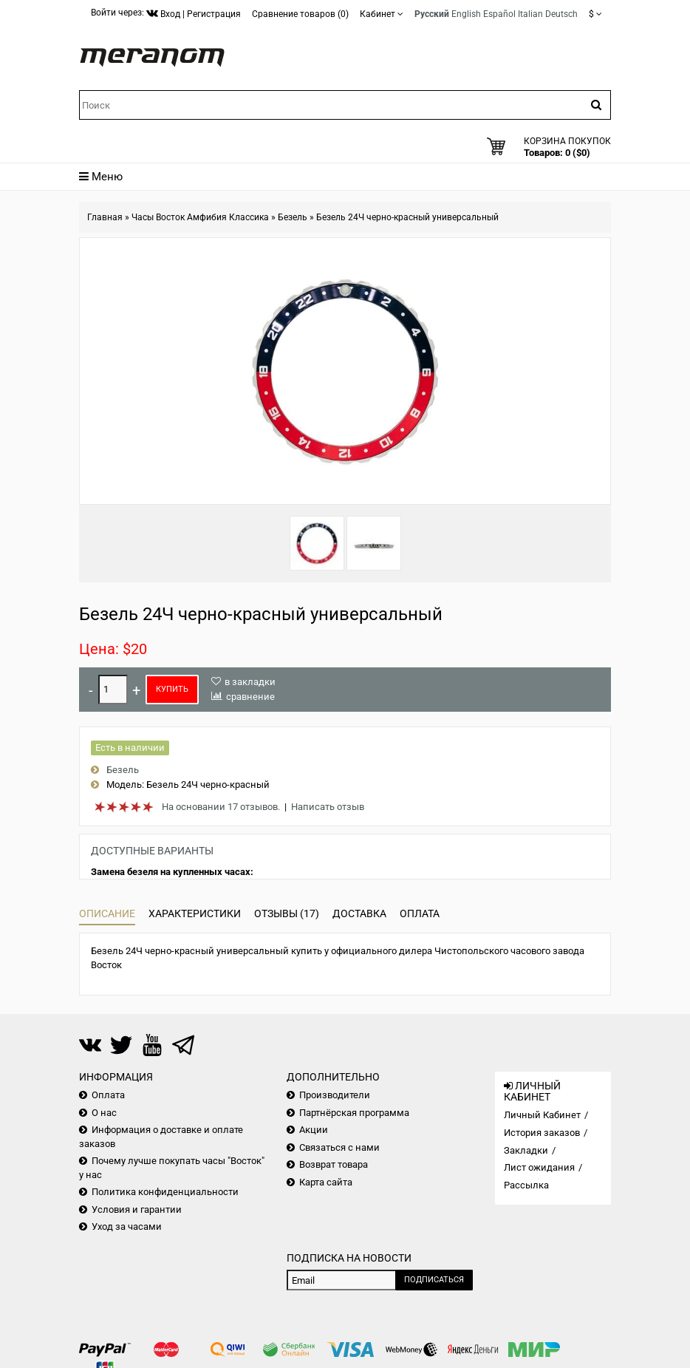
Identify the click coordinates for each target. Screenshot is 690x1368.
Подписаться (434, 1279)
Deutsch (561, 14)
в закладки (250, 681)
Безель (292, 217)
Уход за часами (127, 1226)
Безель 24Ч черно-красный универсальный (407, 217)
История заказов (542, 1132)
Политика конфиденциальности (165, 1191)
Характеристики (194, 913)
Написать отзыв (327, 806)
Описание (107, 913)
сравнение (250, 696)
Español (499, 14)
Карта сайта (325, 1182)
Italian (530, 14)
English (466, 14)
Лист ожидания (539, 1167)
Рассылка (526, 1185)
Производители (334, 1094)
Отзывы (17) (286, 913)
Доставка (359, 913)
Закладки (526, 1150)
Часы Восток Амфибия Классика (200, 217)
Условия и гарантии (137, 1209)
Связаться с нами (339, 1147)
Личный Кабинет (542, 1114)
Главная (105, 217)
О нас (104, 1112)
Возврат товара (333, 1164)
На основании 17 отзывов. (221, 806)
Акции (313, 1129)
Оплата (420, 913)
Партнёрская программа (354, 1112)
